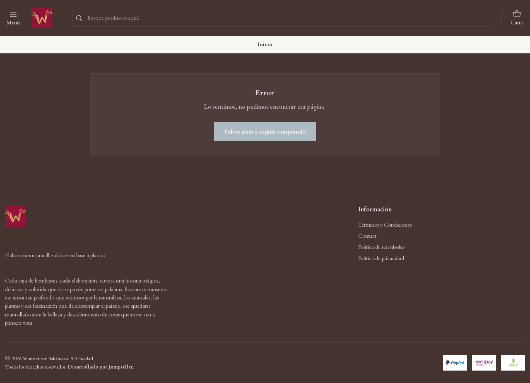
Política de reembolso (381, 247)
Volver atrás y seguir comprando (265, 131)
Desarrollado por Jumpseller (100, 366)
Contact (367, 235)
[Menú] (13, 17)
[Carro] (517, 17)
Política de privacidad (381, 258)
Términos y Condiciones (385, 224)
